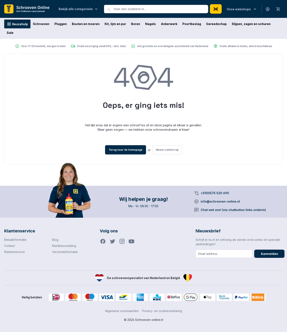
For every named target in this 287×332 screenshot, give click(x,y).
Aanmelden (269, 254)
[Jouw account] (268, 9)
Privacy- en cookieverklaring (162, 311)
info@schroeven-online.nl (220, 201)
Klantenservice (14, 252)
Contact (9, 246)
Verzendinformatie (65, 252)
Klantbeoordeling (64, 246)
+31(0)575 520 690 (215, 193)
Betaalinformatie (15, 239)
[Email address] (224, 254)
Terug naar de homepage (125, 149)
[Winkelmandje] (278, 8)
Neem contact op (167, 149)
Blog (55, 239)
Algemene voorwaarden (122, 311)
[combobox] (161, 9)
